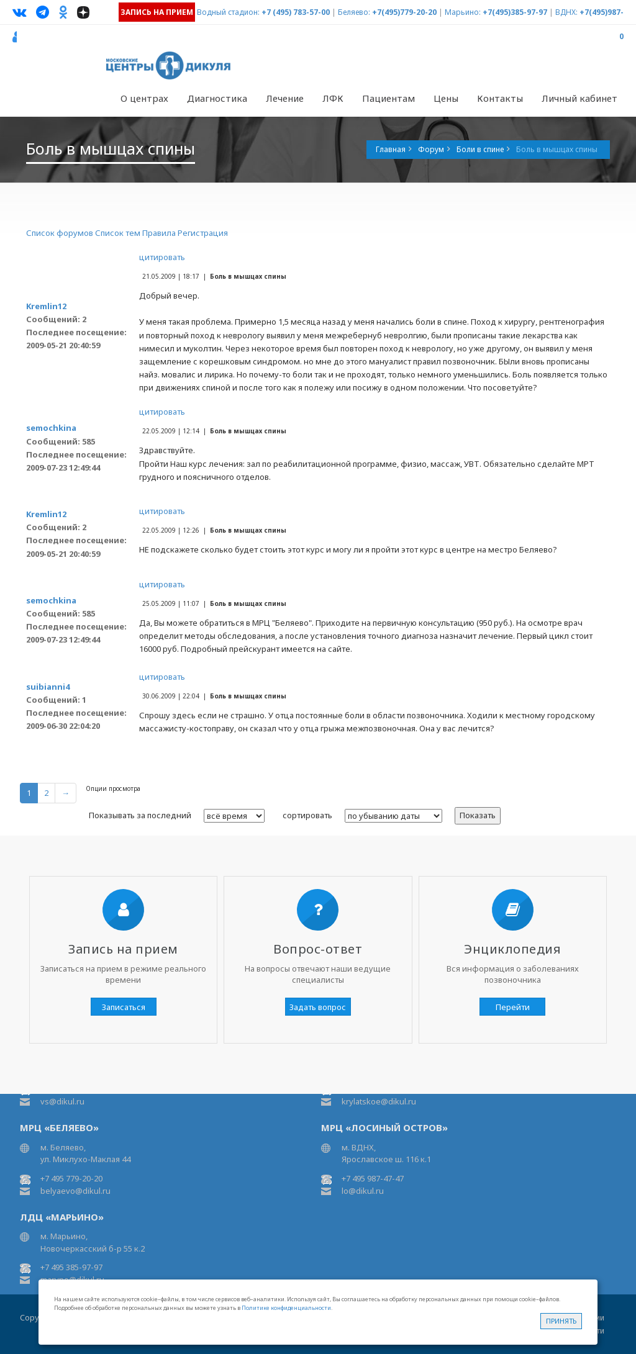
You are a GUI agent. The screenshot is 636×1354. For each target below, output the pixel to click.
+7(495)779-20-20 (404, 12)
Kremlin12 (46, 306)
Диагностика (217, 98)
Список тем (117, 232)
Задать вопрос (317, 1007)
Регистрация (203, 232)
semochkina (51, 427)
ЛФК (332, 98)
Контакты (500, 98)
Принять (561, 1320)
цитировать (162, 257)
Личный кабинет (579, 98)
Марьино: (463, 12)
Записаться (123, 1007)
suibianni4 (48, 686)
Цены (446, 98)
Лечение (285, 98)
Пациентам (388, 98)
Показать (478, 815)
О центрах (144, 98)
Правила (159, 232)
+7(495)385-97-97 (515, 12)
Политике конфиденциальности (286, 1308)
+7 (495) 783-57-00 (295, 12)
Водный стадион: (228, 12)
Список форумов (59, 232)
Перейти (513, 1007)
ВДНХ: (566, 12)
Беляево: (354, 12)
